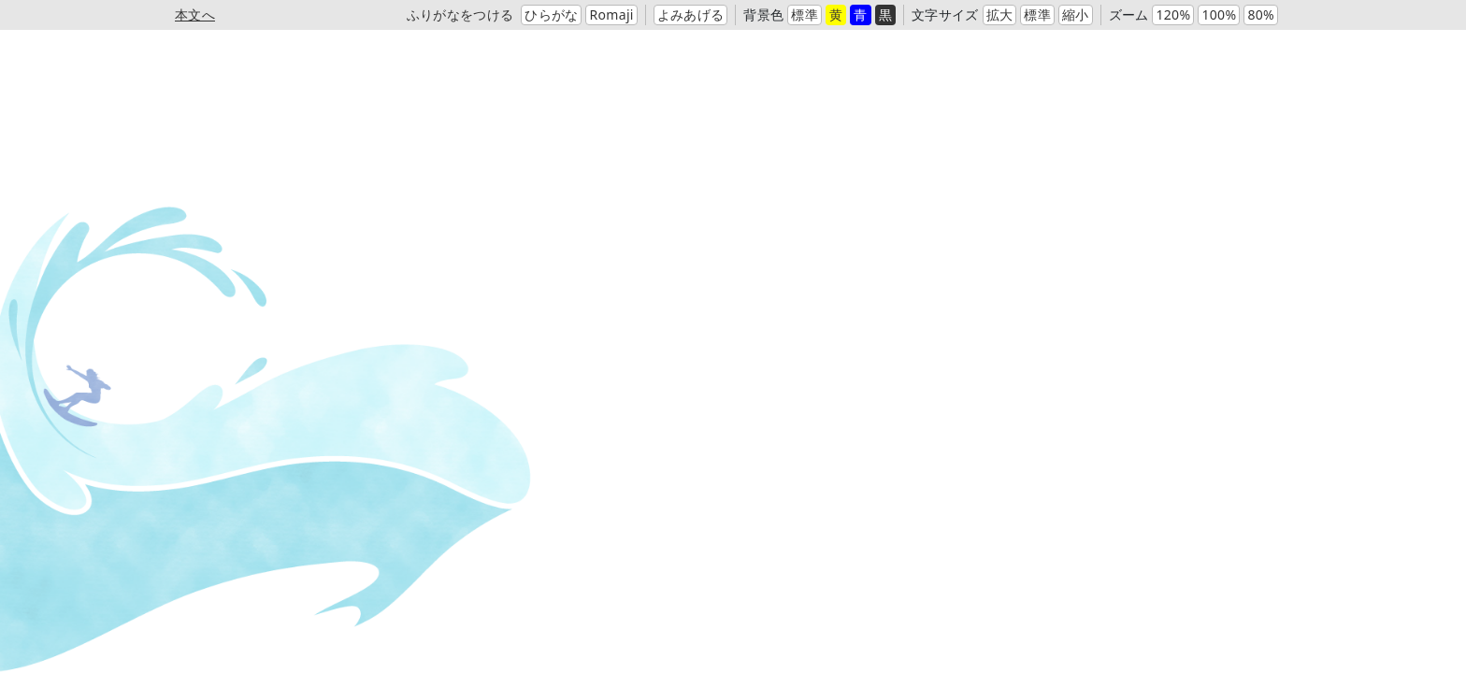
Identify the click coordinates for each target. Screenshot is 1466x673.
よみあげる (691, 14)
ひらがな (551, 14)
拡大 (999, 14)
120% (1173, 14)
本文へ (195, 14)
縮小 (1075, 14)
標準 (804, 14)
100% (1218, 14)
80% (1260, 14)
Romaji (611, 14)
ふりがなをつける (460, 14)
